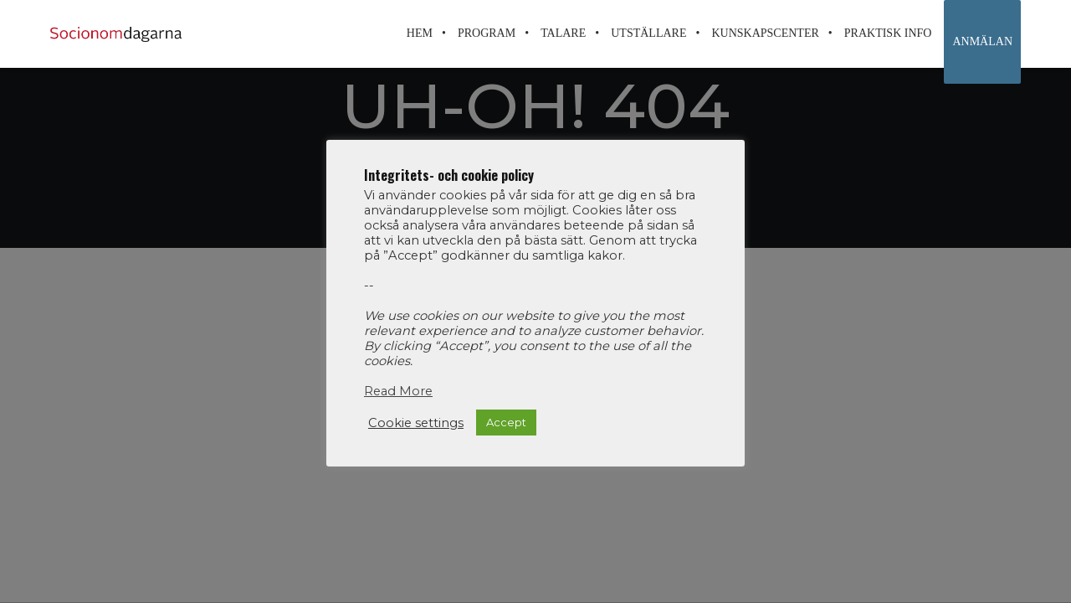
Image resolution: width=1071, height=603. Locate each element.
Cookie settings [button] (416, 422)
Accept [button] (506, 422)
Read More (398, 391)
